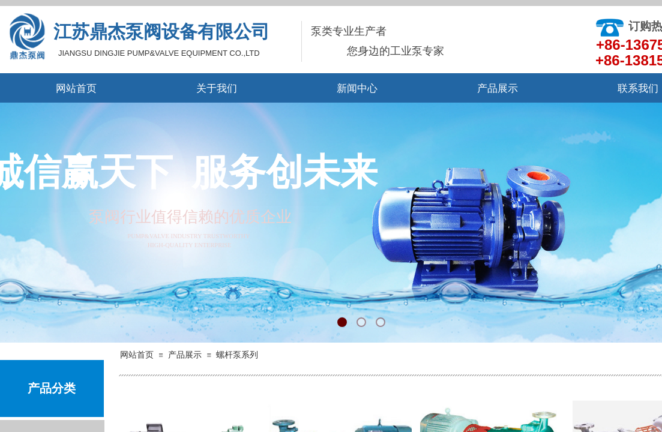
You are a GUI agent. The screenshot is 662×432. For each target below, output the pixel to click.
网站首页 (76, 88)
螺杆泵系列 (237, 354)
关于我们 (216, 88)
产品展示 (497, 88)
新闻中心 (357, 88)
